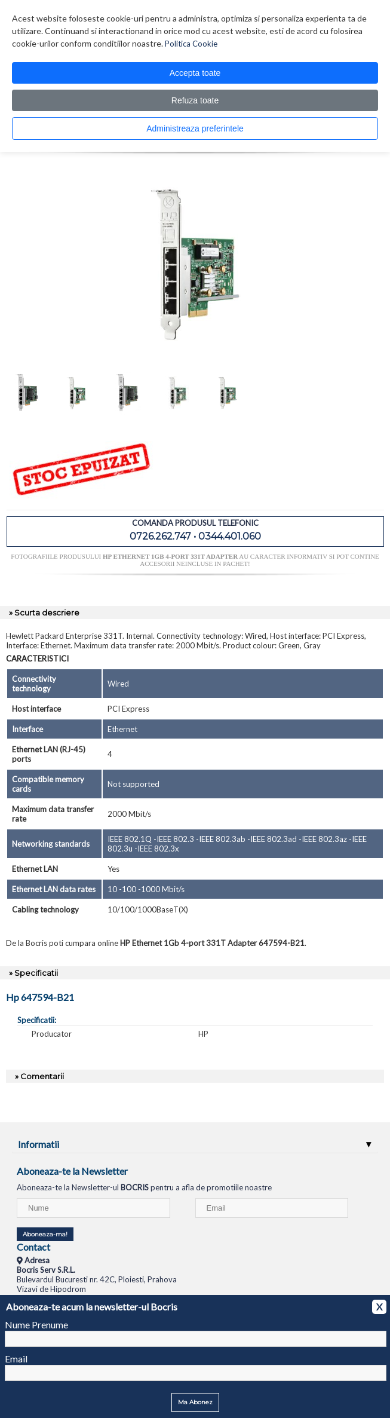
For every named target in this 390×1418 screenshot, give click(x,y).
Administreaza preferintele (195, 128)
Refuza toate (195, 100)
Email (16, 1358)
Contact (33, 1246)
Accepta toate (195, 73)
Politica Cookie (191, 43)
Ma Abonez (195, 1402)
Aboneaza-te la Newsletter (72, 1171)
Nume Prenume (36, 1324)
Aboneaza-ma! (45, 1234)
